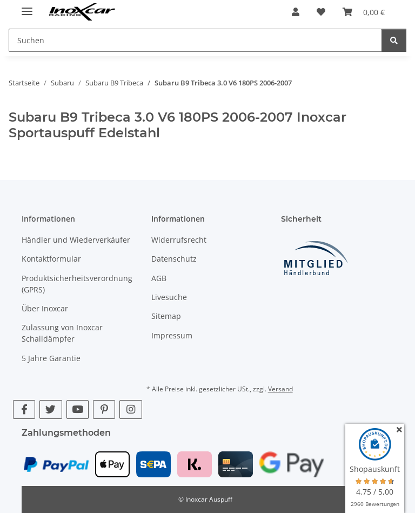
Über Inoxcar (45, 308)
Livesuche (169, 297)
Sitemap (166, 316)
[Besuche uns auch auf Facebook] (24, 409)
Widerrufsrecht (178, 240)
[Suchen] (393, 40)
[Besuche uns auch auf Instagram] (130, 409)
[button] (295, 12)
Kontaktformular (51, 259)
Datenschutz (174, 259)
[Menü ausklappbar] (27, 7)
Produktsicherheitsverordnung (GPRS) (77, 284)
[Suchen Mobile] (195, 40)
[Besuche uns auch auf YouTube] (77, 409)
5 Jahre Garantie (51, 358)
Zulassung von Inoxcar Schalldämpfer (62, 333)
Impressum (171, 335)
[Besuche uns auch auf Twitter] (50, 409)
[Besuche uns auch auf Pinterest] (104, 409)
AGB (158, 278)
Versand (280, 389)
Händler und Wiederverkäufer (76, 240)
